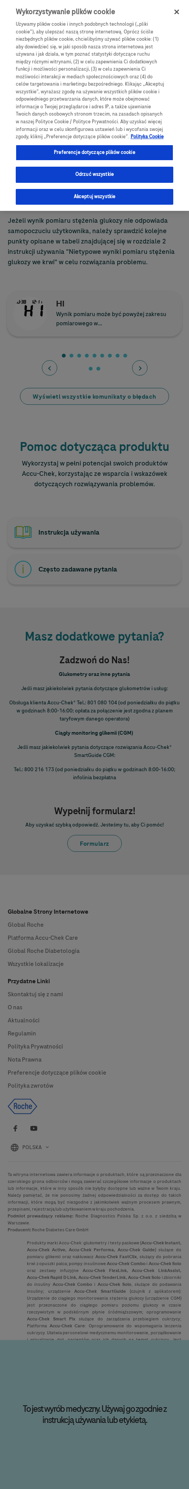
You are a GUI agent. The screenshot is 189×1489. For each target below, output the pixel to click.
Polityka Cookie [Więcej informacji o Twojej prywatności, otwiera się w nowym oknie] (147, 132)
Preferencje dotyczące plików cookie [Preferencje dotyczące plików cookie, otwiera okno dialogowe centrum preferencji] (94, 147)
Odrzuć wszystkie (94, 169)
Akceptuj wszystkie (94, 192)
